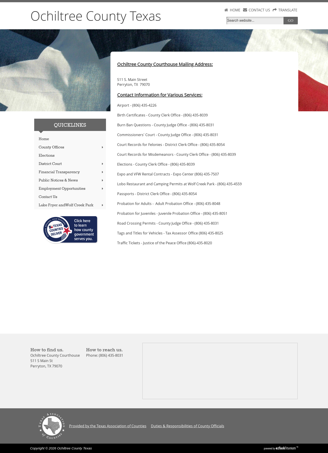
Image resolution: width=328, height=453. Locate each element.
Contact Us (48, 197)
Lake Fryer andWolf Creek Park (71, 205)
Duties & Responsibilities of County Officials (187, 426)
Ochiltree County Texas (95, 15)
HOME (235, 10)
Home (44, 139)
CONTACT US (259, 10)
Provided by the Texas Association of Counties (107, 426)
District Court (71, 164)
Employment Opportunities (71, 188)
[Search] (255, 20)
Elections (47, 155)
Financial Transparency (71, 172)
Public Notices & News (71, 180)
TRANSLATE (287, 10)
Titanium (286, 448)
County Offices (71, 147)
